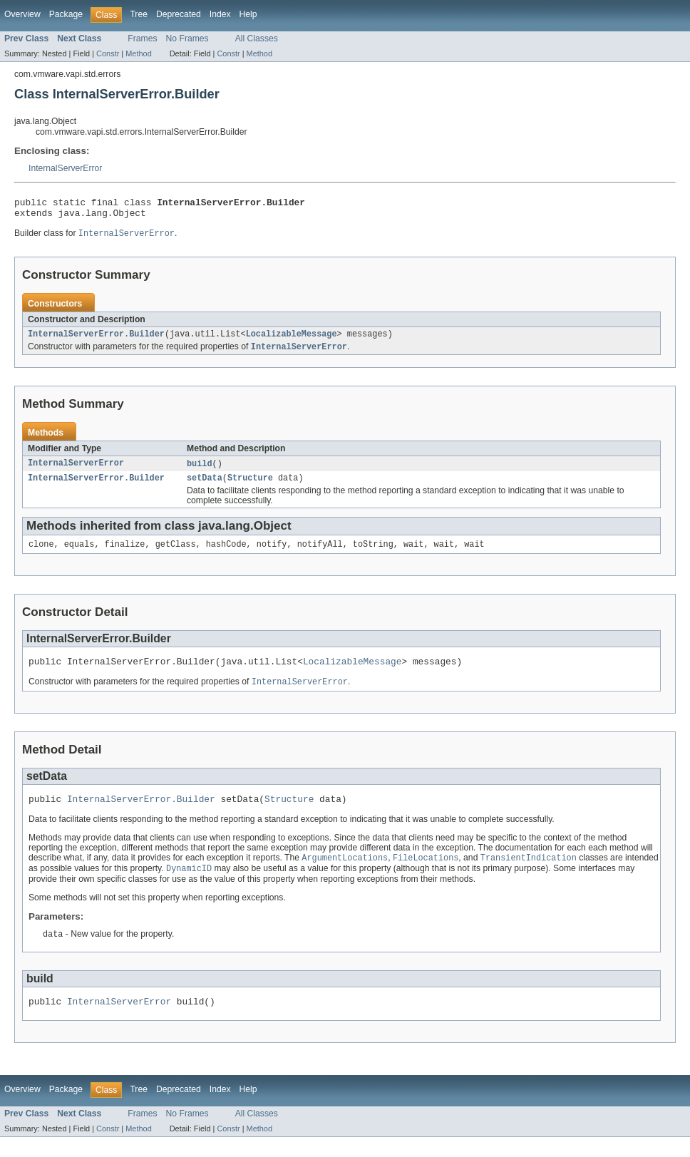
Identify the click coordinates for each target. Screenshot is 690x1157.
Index (220, 14)
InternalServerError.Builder (96, 340)
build (199, 471)
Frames (142, 38)
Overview (22, 14)
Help (248, 14)
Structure (250, 487)
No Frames (187, 38)
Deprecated (178, 14)
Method (138, 53)
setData (204, 487)
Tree (139, 14)
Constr (107, 53)
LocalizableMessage (291, 340)
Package (66, 14)
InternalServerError (65, 168)
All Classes (256, 38)
